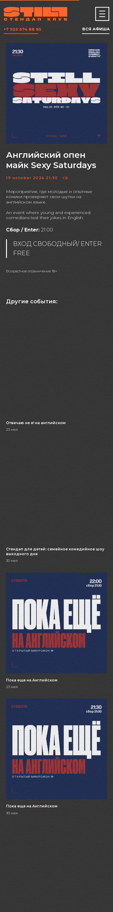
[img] (102, 14)
